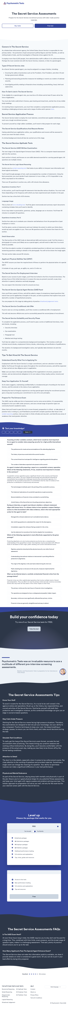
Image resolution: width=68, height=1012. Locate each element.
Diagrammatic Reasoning (6, 996)
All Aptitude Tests (21, 989)
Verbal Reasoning (7, 992)
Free (34, 897)
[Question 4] (15, 432)
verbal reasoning (7, 414)
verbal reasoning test (19, 168)
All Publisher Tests (21, 995)
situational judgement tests (49, 301)
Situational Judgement (8, 1003)
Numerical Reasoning (8, 989)
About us (33, 992)
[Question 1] (3, 432)
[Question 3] (11, 432)
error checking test (19, 205)
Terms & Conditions (36, 998)
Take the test (34, 629)
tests (52, 109)
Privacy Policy (34, 995)
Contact (32, 989)
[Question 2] (7, 432)
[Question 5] (19, 432)
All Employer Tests (21, 992)
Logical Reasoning (7, 1000)
